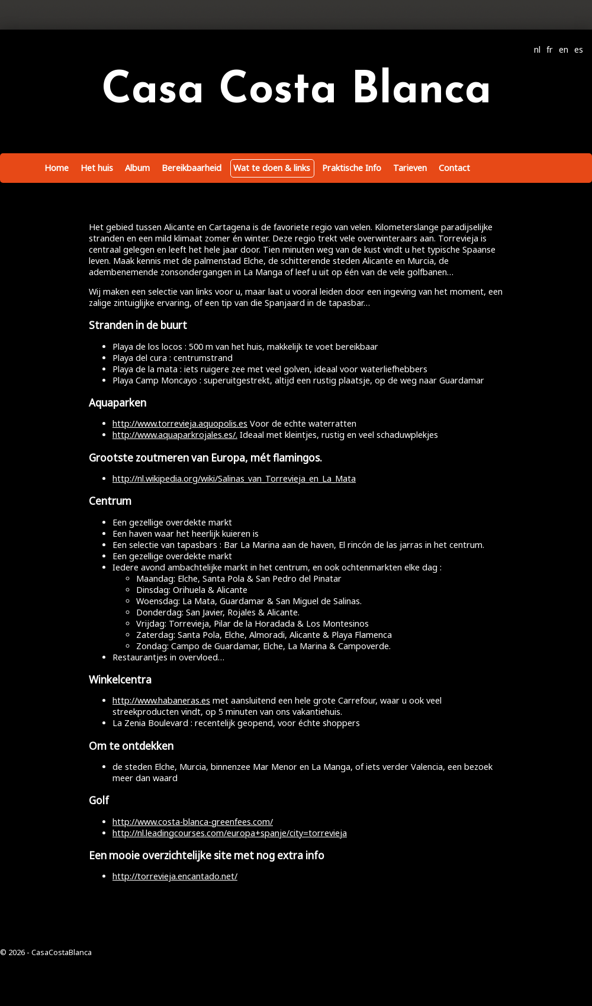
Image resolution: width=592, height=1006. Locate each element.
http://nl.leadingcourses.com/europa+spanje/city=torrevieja (229, 833)
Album (137, 167)
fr (549, 49)
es (578, 49)
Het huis (97, 167)
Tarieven (410, 167)
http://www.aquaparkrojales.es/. (174, 434)
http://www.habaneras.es (161, 700)
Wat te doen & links (271, 167)
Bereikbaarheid (191, 167)
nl (537, 49)
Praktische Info (351, 167)
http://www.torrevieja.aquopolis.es (179, 423)
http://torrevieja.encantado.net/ (174, 876)
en (563, 49)
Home (56, 167)
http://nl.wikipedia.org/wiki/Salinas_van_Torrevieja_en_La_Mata (234, 478)
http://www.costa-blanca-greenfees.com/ (192, 821)
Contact (454, 167)
